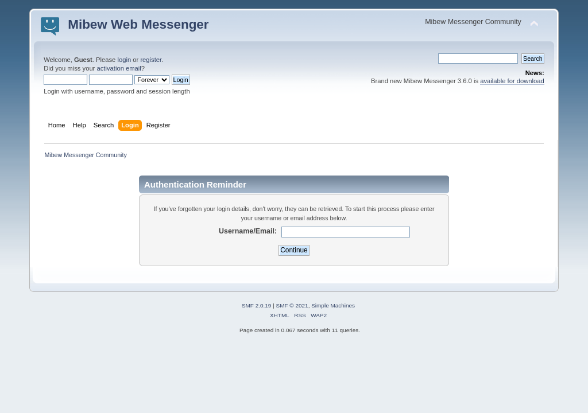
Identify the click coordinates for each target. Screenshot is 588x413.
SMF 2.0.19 (257, 305)
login (124, 59)
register (150, 59)
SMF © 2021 (292, 305)
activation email (118, 68)
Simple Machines (333, 305)
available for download (512, 80)
